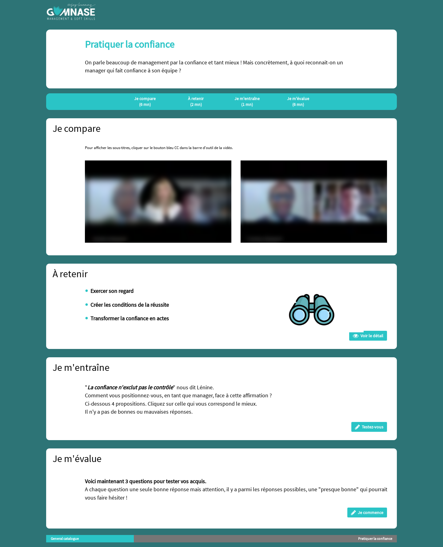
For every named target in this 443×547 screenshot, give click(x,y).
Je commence (367, 512)
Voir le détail (368, 335)
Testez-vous (369, 427)
